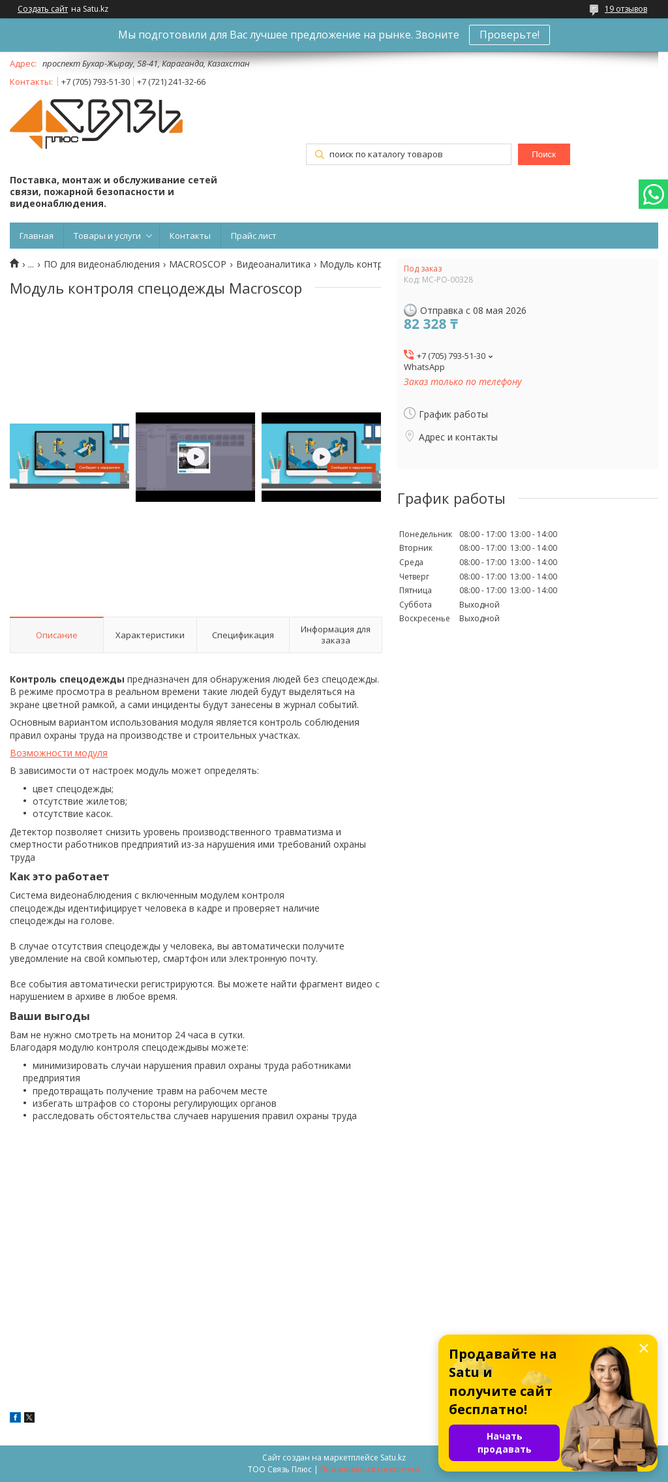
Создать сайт (43, 9)
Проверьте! (509, 34)
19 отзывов (626, 8)
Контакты (190, 235)
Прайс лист (254, 235)
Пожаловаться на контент (370, 1469)
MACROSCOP (197, 264)
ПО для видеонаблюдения (102, 264)
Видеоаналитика (273, 264)
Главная (36, 235)
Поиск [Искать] (544, 154)
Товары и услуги (107, 235)
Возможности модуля (59, 753)
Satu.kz (393, 1457)
